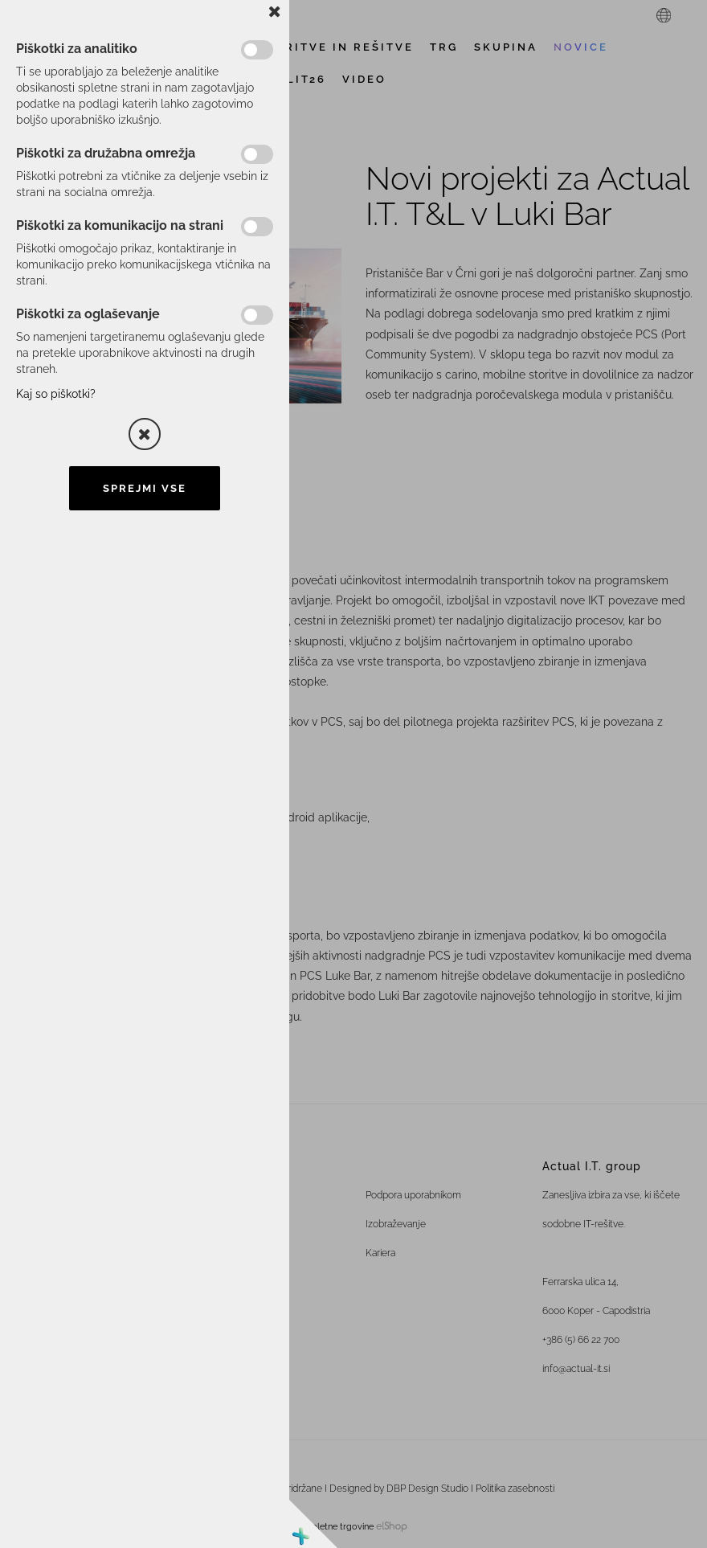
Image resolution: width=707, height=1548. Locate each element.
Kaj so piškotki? (56, 393)
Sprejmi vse (144, 488)
